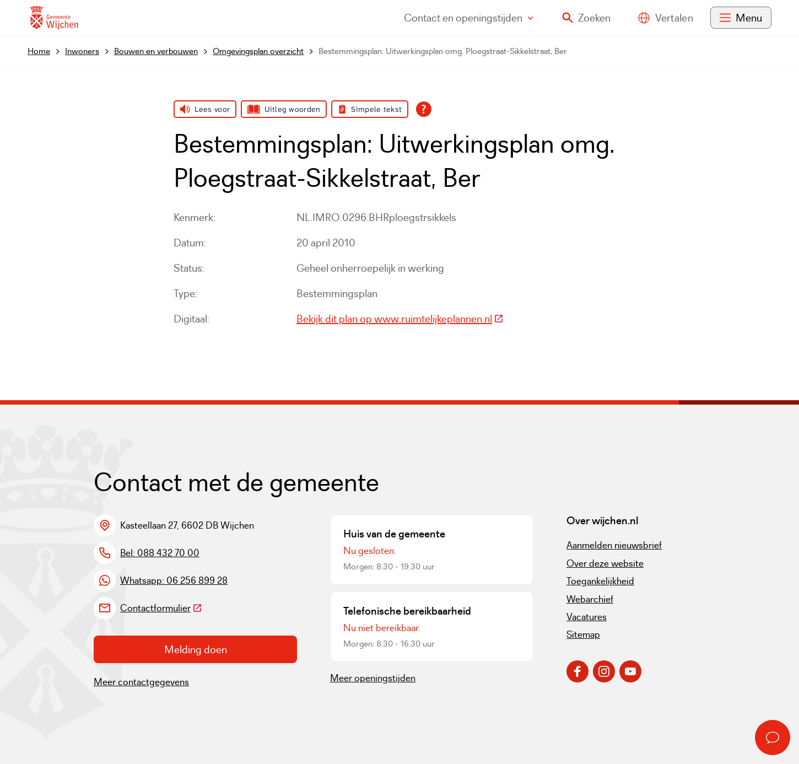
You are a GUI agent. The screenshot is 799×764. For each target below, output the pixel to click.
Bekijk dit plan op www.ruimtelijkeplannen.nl (400, 318)
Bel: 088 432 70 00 (159, 553)
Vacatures (586, 617)
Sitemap (583, 634)
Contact (468, 17)
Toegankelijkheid (600, 581)
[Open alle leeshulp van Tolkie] (423, 109)
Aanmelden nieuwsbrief (614, 545)
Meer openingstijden (372, 678)
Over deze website (605, 563)
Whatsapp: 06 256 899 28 (174, 580)
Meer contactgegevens (141, 682)
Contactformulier (161, 608)
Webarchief (589, 599)
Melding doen (195, 649)
